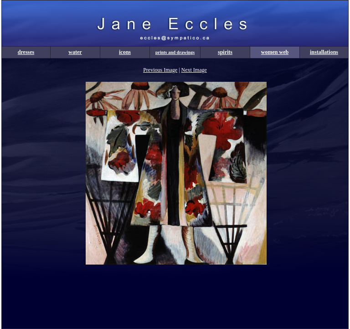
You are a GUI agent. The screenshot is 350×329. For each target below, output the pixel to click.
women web (274, 52)
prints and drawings (175, 52)
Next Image (194, 70)
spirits (225, 52)
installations (324, 52)
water (75, 52)
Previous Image (160, 70)
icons (125, 52)
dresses (26, 52)
